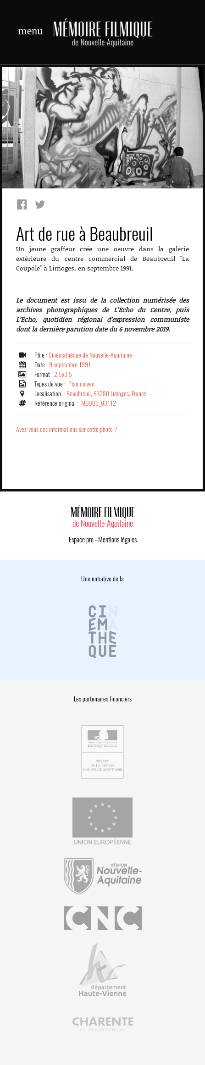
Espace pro (81, 539)
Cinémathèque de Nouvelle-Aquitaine (90, 355)
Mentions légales (117, 539)
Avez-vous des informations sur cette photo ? (66, 429)
